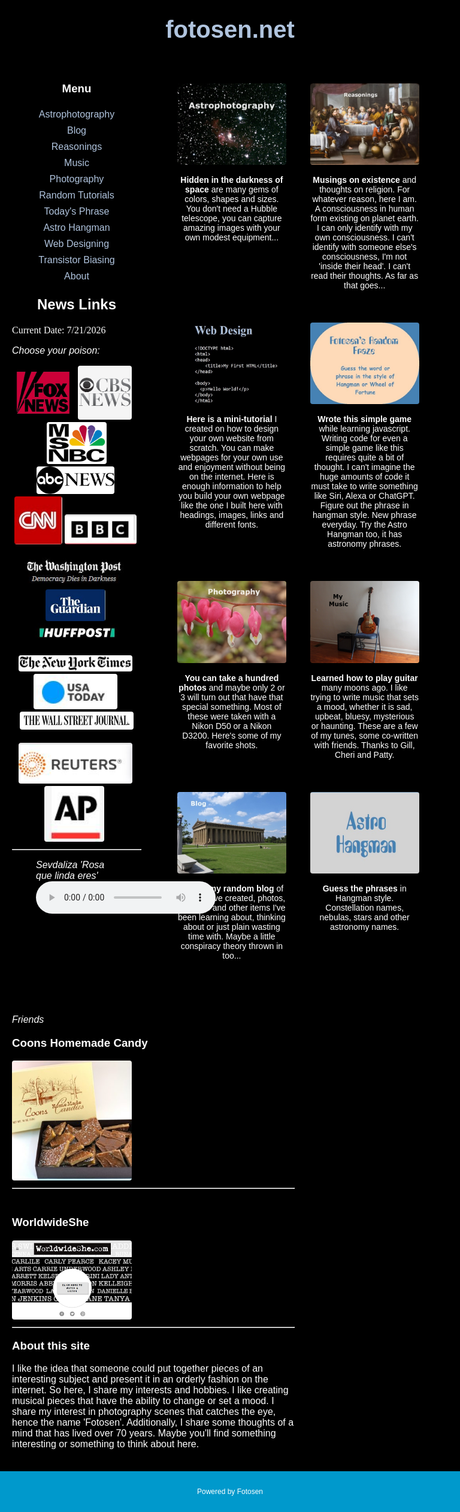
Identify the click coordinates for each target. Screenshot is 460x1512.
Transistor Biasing (76, 260)
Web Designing (76, 244)
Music (76, 163)
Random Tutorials (76, 195)
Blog (76, 130)
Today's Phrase (77, 211)
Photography (77, 179)
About (76, 276)
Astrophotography (76, 114)
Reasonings (77, 146)
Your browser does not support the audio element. (126, 897)
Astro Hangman (76, 227)
